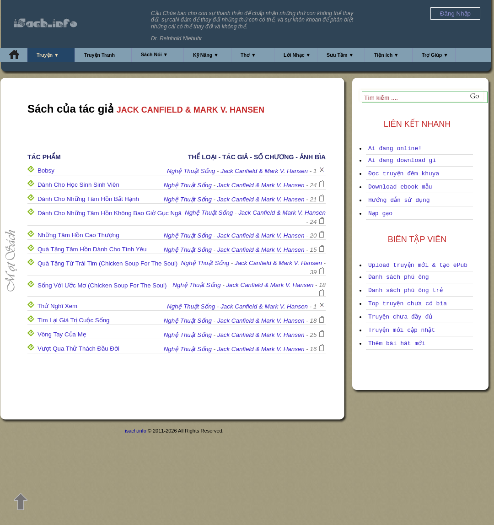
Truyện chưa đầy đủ (400, 317)
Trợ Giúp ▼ (435, 55)
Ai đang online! (395, 148)
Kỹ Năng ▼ (206, 55)
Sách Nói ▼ (154, 54)
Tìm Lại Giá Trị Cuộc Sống (74, 320)
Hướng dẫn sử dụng (399, 200)
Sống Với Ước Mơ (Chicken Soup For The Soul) (102, 285)
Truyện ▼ (48, 55)
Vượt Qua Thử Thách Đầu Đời (78, 348)
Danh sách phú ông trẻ (405, 290)
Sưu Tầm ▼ (340, 55)
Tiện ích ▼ (386, 55)
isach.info (135, 430)
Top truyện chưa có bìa (407, 303)
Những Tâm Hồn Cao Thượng (78, 235)
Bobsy (46, 170)
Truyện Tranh (99, 55)
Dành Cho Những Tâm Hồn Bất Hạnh (88, 198)
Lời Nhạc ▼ (297, 55)
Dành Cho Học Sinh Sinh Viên (78, 184)
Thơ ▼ (248, 55)
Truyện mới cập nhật (401, 330)
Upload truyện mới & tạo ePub (417, 265)
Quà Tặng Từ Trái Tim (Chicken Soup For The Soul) (107, 263)
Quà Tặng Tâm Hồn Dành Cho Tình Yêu (92, 249)
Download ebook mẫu (400, 187)
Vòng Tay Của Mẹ (62, 334)
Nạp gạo (380, 213)
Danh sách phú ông (398, 277)
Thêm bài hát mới (396, 343)
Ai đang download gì (402, 160)
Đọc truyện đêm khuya (403, 173)
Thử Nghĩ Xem (58, 306)
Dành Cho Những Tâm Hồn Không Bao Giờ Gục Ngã (110, 213)
